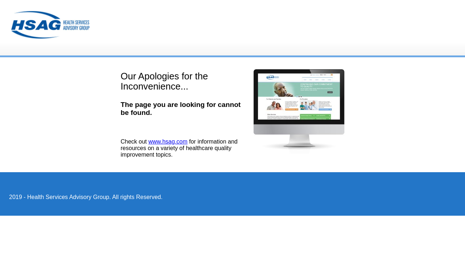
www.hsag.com (167, 141)
